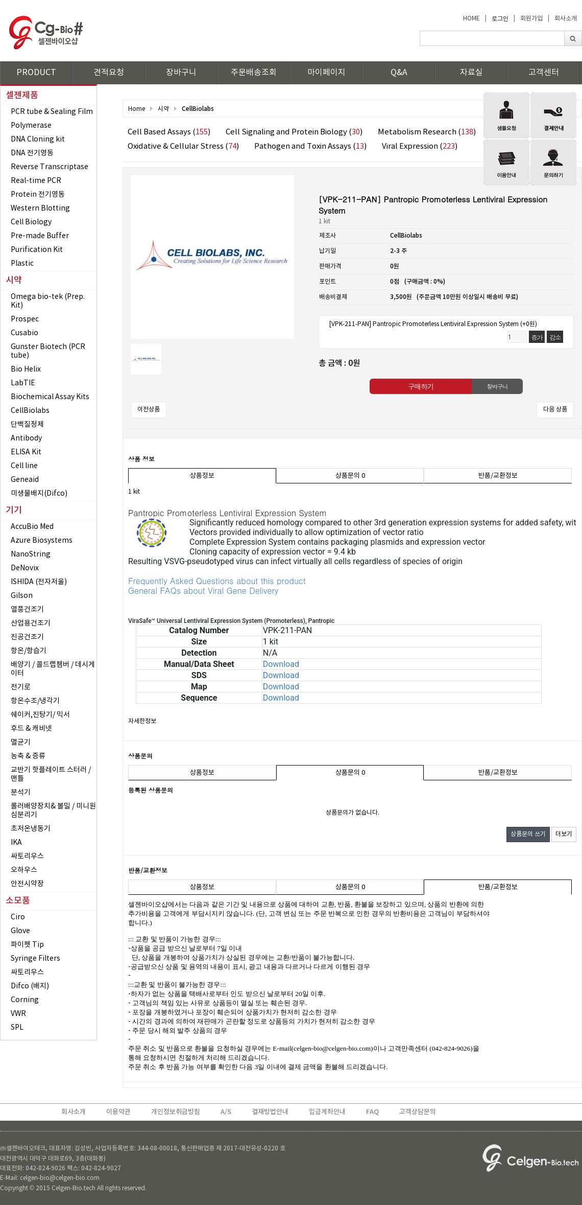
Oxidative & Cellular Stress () (183, 146)
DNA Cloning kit (38, 139)
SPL (17, 1028)
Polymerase (31, 126)
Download (281, 664)
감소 (555, 337)
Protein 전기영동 (38, 195)
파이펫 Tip (27, 945)
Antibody (26, 438)
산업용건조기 (31, 623)
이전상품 (148, 409)
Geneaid (25, 480)
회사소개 (565, 18)
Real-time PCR (36, 181)
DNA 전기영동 (32, 153)
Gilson (22, 596)
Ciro (18, 917)
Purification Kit (37, 250)
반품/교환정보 (498, 476)
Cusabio (24, 333)
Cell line (24, 466)
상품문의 (350, 476)
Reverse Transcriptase (49, 167)
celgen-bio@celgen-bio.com (332, 1048)
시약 (14, 280)
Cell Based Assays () (169, 132)
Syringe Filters (35, 959)
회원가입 (531, 18)
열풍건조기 (27, 610)
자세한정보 (142, 721)
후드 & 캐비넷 (31, 729)
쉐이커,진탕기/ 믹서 (40, 715)
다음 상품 (555, 409)
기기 (14, 510)
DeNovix (25, 568)
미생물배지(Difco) (39, 494)
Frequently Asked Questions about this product (217, 581)
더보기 (563, 834)
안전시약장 (27, 884)
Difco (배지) (30, 986)
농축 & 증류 (28, 756)
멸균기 (21, 742)
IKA (16, 843)
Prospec (25, 319)
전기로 (21, 687)
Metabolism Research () (427, 132)
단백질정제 (27, 425)
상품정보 (202, 476)
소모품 (18, 901)
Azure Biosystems (41, 541)
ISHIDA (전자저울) (39, 582)
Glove (20, 931)
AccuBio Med (32, 527)
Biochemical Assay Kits (50, 397)
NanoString (31, 554)
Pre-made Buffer (40, 236)
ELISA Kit (26, 452)
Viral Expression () (419, 146)
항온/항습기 (28, 651)
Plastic (22, 264)
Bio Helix (26, 369)
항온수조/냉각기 (35, 701)
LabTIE (23, 383)
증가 (537, 337)
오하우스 (24, 870)
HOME (471, 18)
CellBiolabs (30, 411)
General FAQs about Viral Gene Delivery (203, 590)
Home (136, 109)
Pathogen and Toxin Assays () (310, 146)
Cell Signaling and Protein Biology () (294, 132)
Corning (25, 1000)
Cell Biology (31, 222)
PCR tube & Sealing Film (52, 112)
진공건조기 (27, 637)
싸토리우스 (27, 856)
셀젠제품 (22, 95)
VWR (18, 1014)
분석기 (21, 793)
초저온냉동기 (31, 829)
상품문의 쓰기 (528, 834)
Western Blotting (40, 208)
